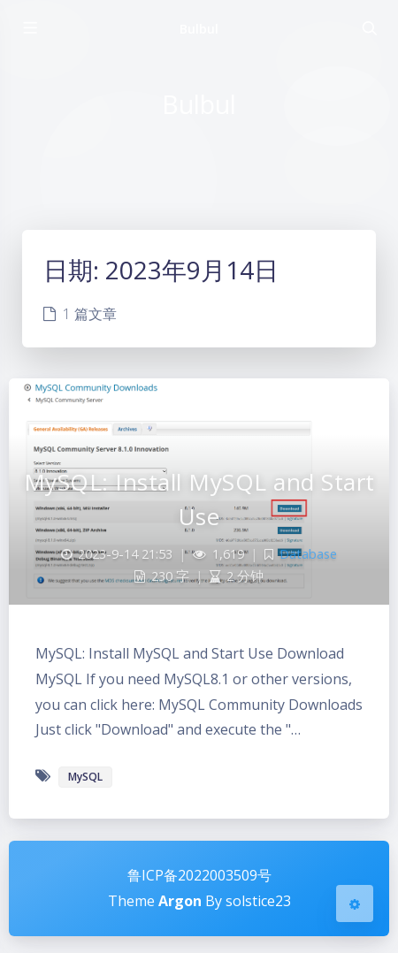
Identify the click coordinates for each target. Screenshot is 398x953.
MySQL (85, 776)
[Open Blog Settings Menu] (354, 903)
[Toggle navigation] (368, 28)
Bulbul (199, 28)
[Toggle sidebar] (29, 28)
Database (308, 553)
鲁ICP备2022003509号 (199, 875)
